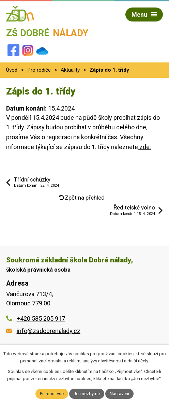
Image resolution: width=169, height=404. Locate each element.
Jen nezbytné (87, 393)
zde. (144, 146)
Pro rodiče (39, 70)
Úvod (11, 70)
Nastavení (119, 393)
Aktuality (70, 70)
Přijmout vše (52, 393)
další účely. (138, 360)
